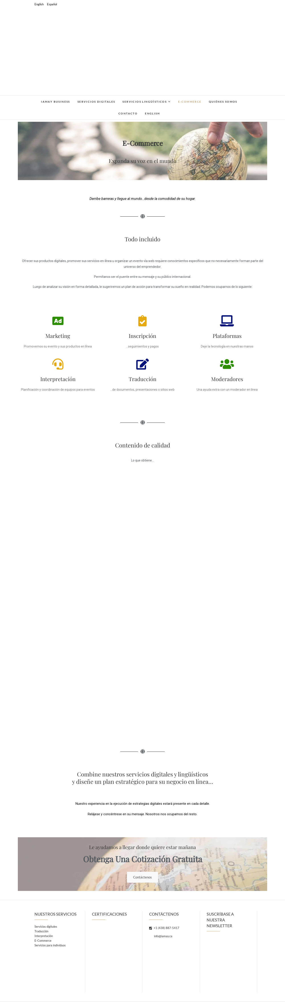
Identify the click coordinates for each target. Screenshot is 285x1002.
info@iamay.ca (160, 936)
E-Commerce (190, 101)
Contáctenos (143, 877)
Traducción (41, 931)
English (39, 4)
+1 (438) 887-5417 (164, 928)
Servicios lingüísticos (144, 101)
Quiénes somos (223, 101)
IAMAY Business (55, 101)
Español (52, 4)
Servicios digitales (96, 101)
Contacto (128, 113)
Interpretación (44, 936)
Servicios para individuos (50, 945)
